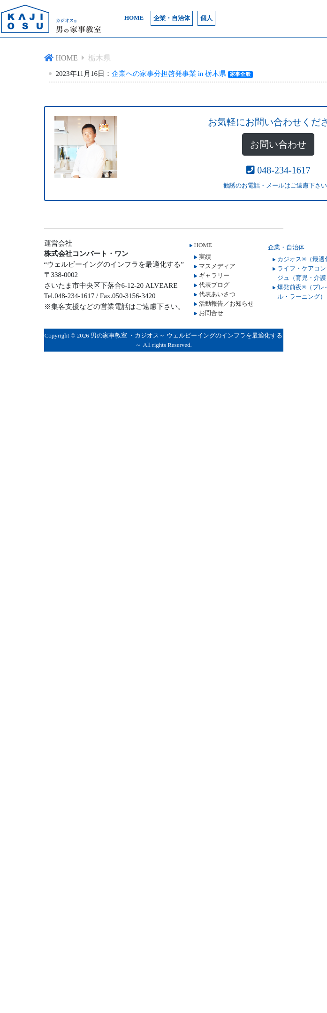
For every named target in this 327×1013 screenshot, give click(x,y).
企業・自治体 (171, 18)
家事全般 (240, 74)
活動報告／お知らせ (226, 303)
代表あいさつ (217, 294)
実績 (205, 256)
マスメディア (217, 266)
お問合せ (211, 312)
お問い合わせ (278, 144)
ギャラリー (214, 275)
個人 (206, 18)
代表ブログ (214, 284)
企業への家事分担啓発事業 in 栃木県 (169, 73)
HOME (134, 17)
